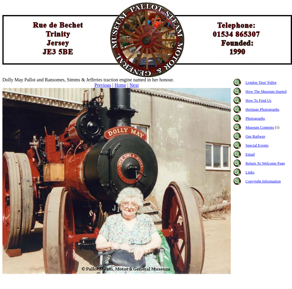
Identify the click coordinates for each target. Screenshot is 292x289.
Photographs (255, 118)
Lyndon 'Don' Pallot (260, 82)
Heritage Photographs (262, 109)
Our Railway (255, 136)
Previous (102, 85)
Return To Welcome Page (265, 163)
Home (120, 85)
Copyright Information (263, 181)
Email (250, 154)
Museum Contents (259, 127)
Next (134, 85)
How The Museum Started (265, 91)
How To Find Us (258, 100)
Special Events (256, 145)
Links (249, 172)
